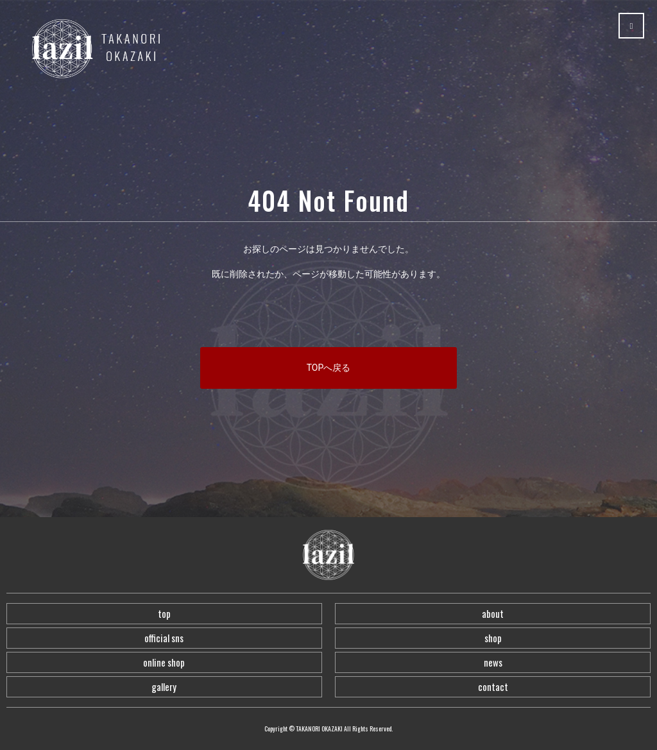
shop (493, 638)
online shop (164, 662)
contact (493, 686)
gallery (163, 686)
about (493, 613)
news (493, 662)
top (164, 613)
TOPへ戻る (329, 367)
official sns (163, 638)
